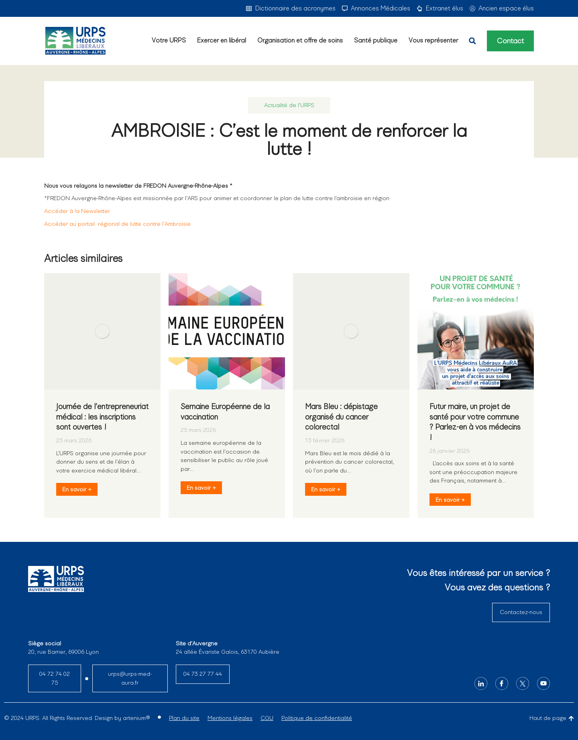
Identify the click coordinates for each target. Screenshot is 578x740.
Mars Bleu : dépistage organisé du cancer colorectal (341, 417)
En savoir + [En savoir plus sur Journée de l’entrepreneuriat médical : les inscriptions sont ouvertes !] (77, 489)
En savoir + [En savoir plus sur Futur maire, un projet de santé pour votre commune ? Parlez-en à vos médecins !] (450, 499)
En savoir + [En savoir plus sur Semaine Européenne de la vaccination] (201, 487)
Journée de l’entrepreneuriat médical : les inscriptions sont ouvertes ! (102, 417)
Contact (510, 40)
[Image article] (102, 331)
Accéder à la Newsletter (77, 211)
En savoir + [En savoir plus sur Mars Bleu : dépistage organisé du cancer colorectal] (325, 489)
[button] (472, 40)
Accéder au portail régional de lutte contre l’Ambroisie (117, 223)
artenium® (136, 718)
